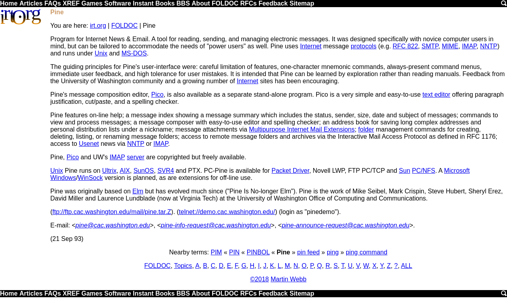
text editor (436, 94)
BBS (183, 3)
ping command (366, 252)
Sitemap (302, 3)
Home (8, 3)
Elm (137, 191)
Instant (143, 3)
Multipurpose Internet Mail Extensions (302, 129)
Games (91, 3)
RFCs (248, 3)
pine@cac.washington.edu (113, 225)
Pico (157, 94)
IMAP (469, 46)
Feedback (273, 3)
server (135, 157)
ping (333, 252)
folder (366, 129)
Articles (31, 3)
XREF (71, 3)
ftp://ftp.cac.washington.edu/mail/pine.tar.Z (111, 211)
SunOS (143, 170)
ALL (406, 265)
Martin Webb (288, 279)
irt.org (98, 25)
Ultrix (109, 170)
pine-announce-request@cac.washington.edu (345, 225)
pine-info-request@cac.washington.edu (216, 225)
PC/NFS (423, 170)
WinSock (90, 177)
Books (165, 3)
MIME (450, 46)
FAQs (52, 3)
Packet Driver (290, 170)
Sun (404, 170)
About (201, 3)
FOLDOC (225, 3)
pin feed (308, 252)
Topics (183, 265)
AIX (125, 170)
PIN (234, 252)
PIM (216, 252)
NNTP (488, 46)
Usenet (89, 143)
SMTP (429, 46)
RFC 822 (405, 46)
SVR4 (165, 170)
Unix (101, 53)
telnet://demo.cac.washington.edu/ (227, 211)
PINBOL (258, 252)
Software (117, 3)
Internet (310, 46)
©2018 (259, 279)
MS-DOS (134, 53)
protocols (363, 46)
